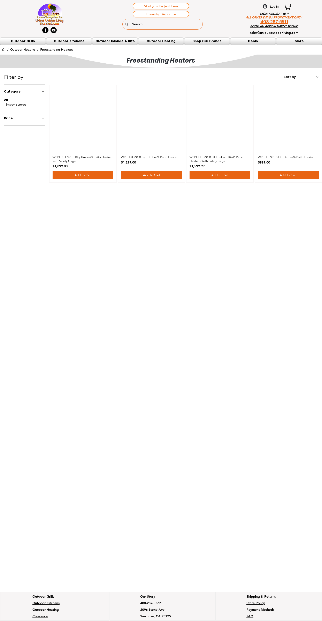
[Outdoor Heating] (22, 49)
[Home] (3, 49)
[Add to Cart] (83, 175)
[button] (288, 6)
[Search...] (163, 24)
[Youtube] (54, 30)
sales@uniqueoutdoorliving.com (274, 33)
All (6, 99)
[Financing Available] (161, 14)
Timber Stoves (15, 104)
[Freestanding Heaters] (56, 49)
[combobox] (301, 77)
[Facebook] (45, 30)
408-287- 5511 (151, 603)
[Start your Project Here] (161, 6)
